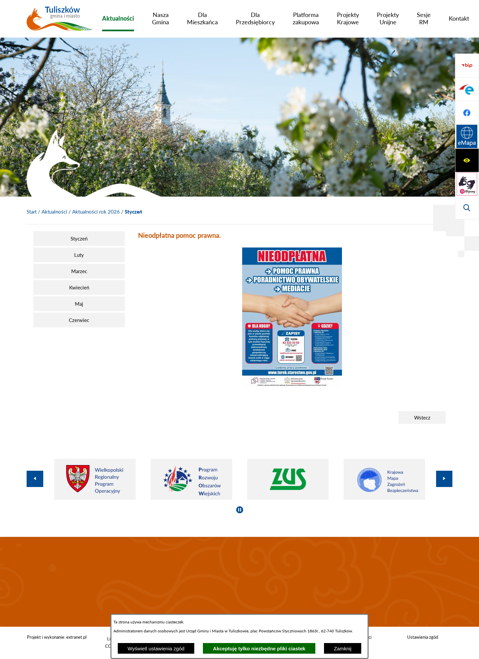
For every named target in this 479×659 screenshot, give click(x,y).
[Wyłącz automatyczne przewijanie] (239, 509)
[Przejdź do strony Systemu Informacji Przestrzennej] (467, 207)
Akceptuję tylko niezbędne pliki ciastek (259, 648)
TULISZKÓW (239, 582)
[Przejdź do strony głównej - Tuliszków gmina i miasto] (59, 21)
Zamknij (343, 648)
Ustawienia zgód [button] (422, 637)
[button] (292, 387)
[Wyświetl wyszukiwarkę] (467, 112)
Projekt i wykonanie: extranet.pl (56, 637)
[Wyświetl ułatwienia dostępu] (467, 65)
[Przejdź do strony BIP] (467, 136)
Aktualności (54, 212)
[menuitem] (118, 18)
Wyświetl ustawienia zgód (156, 648)
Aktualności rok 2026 (96, 212)
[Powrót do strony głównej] (32, 212)
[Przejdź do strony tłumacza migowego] (467, 89)
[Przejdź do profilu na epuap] (467, 160)
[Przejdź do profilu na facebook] (467, 184)
